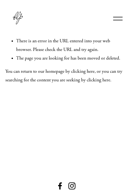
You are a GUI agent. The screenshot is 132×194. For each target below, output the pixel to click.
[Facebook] (60, 186)
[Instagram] (72, 186)
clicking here (83, 71)
